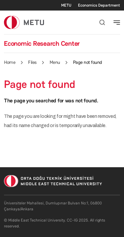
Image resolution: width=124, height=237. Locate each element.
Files (32, 62)
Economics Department (99, 5)
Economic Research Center (42, 43)
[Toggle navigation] (116, 22)
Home (9, 62)
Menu (55, 62)
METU (66, 5)
